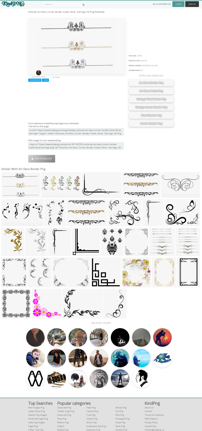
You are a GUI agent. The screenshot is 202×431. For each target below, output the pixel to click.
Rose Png (61, 386)
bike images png (36, 375)
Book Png (120, 394)
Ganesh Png (121, 397)
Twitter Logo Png (65, 379)
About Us (149, 375)
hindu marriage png (38, 386)
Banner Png (121, 401)
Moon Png (91, 390)
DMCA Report (151, 386)
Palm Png (91, 375)
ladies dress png (36, 379)
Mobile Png (62, 397)
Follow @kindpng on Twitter (158, 405)
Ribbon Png (63, 390)
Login (178, 4)
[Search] (83, 5)
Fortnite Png (92, 401)
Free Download (41, 158)
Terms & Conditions (154, 382)
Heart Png (62, 401)
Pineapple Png (123, 386)
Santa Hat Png (64, 382)
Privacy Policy (151, 390)
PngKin (60, 394)
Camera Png (92, 379)
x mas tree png (36, 397)
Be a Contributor (162, 4)
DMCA (45, 80)
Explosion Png (93, 397)
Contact (148, 379)
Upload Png (150, 394)
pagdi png (33, 394)
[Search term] (64, 4)
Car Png (119, 379)
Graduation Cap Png (96, 394)
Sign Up (192, 4)
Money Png (121, 375)
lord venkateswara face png (42, 401)
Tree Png (90, 382)
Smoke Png (91, 386)
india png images (36, 390)
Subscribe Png (64, 375)
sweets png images (37, 382)
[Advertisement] (76, 101)
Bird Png (120, 382)
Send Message (34, 80)
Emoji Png (120, 390)
